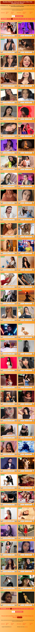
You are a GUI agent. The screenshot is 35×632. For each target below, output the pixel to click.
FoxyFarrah (20, 173)
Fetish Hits (26, 631)
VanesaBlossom (20, 578)
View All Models (3, 613)
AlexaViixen (2, 510)
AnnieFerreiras (3, 392)
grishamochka (20, 392)
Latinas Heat (3, 12)
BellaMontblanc (3, 426)
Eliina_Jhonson (3, 122)
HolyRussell (20, 358)
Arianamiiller (2, 409)
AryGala (19, 426)
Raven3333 (20, 409)
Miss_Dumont (2, 375)
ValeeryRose (20, 291)
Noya (1, 325)
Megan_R (19, 375)
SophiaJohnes (2, 206)
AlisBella (1, 443)
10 (24, 613)
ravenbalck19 (2, 527)
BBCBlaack (20, 443)
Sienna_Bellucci (20, 510)
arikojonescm (2, 54)
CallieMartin (2, 274)
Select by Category (19, 16)
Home (13, 16)
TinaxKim (2, 105)
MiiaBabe (2, 291)
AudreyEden (20, 206)
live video (19, 622)
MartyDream (20, 54)
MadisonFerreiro (3, 477)
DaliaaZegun (2, 561)
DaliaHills (19, 595)
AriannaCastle (20, 325)
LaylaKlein (20, 257)
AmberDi (1, 595)
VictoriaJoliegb (20, 274)
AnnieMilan (20, 477)
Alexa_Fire (2, 173)
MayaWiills (2, 358)
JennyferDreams (3, 88)
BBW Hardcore (19, 12)
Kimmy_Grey (20, 527)
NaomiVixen (2, 21)
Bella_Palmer (2, 578)
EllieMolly (19, 21)
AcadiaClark (2, 240)
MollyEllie (19, 122)
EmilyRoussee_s (21, 544)
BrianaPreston (2, 257)
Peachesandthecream (4, 544)
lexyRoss (2, 139)
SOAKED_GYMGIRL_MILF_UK (23, 240)
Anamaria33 (20, 561)
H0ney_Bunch (20, 88)
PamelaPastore (20, 139)
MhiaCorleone (20, 105)
